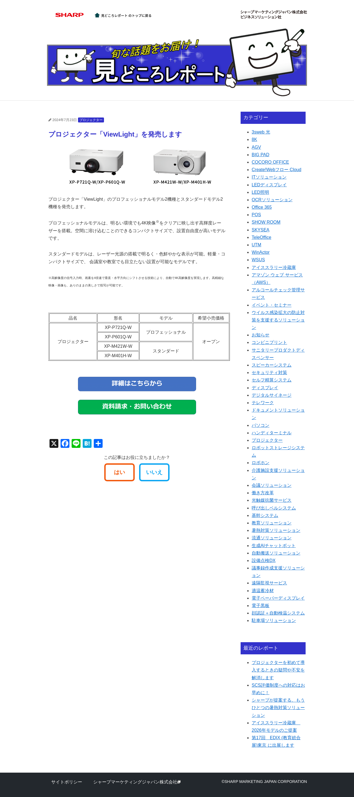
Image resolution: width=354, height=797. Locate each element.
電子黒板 (260, 605)
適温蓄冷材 (263, 590)
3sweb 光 (261, 132)
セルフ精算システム (271, 380)
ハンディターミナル (271, 432)
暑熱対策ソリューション (276, 530)
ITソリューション (269, 177)
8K (254, 139)
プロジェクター (91, 120)
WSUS (258, 259)
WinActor (261, 252)
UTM (256, 244)
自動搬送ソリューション (276, 553)
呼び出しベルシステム (274, 508)
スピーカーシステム (271, 365)
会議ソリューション (271, 485)
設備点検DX (263, 560)
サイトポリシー (66, 782)
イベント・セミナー (271, 305)
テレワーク (263, 402)
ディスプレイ (265, 387)
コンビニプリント (269, 342)
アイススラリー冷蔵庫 (274, 267)
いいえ (154, 472)
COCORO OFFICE (270, 162)
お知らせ (260, 335)
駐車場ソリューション (274, 620)
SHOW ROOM (266, 222)
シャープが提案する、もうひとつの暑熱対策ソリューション (278, 707)
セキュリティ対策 (269, 372)
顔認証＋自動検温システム (278, 613)
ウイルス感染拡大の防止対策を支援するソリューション (278, 320)
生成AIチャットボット (274, 545)
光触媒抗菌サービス (271, 500)
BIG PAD (260, 154)
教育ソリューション (271, 523)
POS (256, 214)
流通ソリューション (271, 537)
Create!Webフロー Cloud (276, 169)
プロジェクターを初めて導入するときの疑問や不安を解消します (278, 670)
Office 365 (262, 207)
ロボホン (260, 462)
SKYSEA (260, 230)
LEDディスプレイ (269, 184)
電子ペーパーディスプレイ (278, 598)
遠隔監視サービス (269, 583)
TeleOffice (261, 237)
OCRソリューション (272, 199)
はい (119, 472)
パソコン (260, 425)
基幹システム (265, 515)
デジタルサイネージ (271, 395)
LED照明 (260, 192)
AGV (256, 147)
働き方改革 (263, 492)
